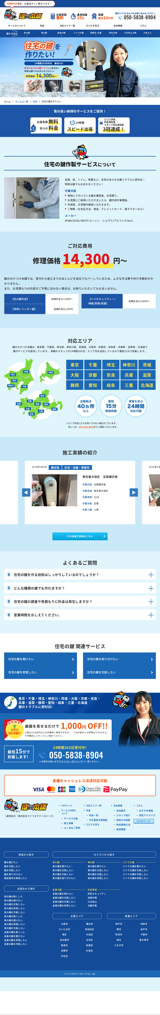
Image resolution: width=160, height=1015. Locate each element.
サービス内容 (71, 814)
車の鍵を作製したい (14, 924)
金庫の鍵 (61, 32)
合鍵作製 (92, 901)
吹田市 (144, 920)
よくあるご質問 (72, 824)
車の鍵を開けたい (13, 916)
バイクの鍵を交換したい (135, 866)
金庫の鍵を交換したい (64, 893)
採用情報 (121, 825)
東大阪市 (144, 936)
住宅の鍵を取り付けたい (60, 663)
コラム (143, 25)
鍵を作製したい (12, 866)
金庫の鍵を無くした (14, 928)
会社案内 (121, 806)
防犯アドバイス (147, 811)
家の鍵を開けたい (13, 896)
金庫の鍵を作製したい (15, 940)
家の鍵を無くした (13, 892)
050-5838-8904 (86, 426)
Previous (26, 492)
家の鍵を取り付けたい (64, 874)
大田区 (89, 930)
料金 (42, 25)
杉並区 (89, 946)
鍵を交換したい (12, 862)
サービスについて (17, 25)
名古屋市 (64, 936)
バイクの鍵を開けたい (134, 862)
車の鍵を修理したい (14, 920)
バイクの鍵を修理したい (135, 874)
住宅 (35, 101)
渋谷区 (64, 952)
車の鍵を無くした (13, 912)
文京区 (89, 936)
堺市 (119, 925)
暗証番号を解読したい (15, 874)
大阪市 (64, 920)
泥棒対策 (92, 893)
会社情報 (118, 25)
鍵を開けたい (11, 858)
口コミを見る (92, 25)
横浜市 (89, 920)
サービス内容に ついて (69, 808)
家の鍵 (27, 32)
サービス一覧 (21, 101)
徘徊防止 (92, 897)
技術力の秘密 (123, 816)
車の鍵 (44, 32)
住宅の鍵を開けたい (21, 661)
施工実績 (68, 819)
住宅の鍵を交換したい (137, 663)
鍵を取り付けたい (13, 870)
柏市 (119, 936)
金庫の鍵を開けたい (14, 932)
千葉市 (144, 930)
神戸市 (118, 920)
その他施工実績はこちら (80, 537)
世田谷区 (89, 925)
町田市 (118, 930)
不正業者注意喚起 (98, 816)
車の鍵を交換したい (98, 866)
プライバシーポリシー (70, 757)
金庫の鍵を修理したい (15, 936)
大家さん (147, 32)
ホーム (7, 101)
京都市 (64, 946)
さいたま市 (64, 925)
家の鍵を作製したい (14, 908)
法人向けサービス (144, 817)
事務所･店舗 (96, 32)
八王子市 (118, 941)
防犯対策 (113, 32)
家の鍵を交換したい (14, 900)
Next (134, 492)
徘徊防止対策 (130, 32)
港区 (64, 930)
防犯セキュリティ (97, 889)
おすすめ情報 (146, 806)
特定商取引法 (123, 820)
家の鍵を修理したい (14, 904)
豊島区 (64, 941)
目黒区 (89, 941)
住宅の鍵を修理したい (98, 663)
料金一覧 (93, 811)
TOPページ (66, 801)
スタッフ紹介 (123, 811)
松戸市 (144, 925)
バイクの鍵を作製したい (135, 870)
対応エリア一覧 (67, 25)
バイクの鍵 (79, 32)
